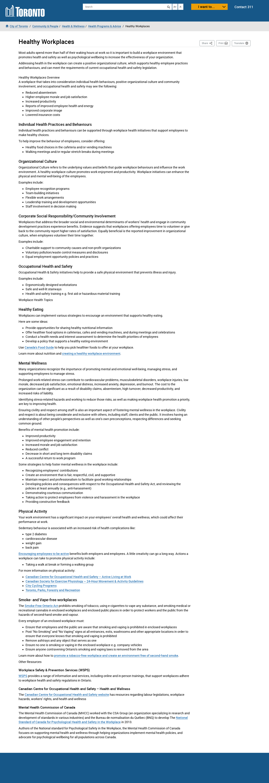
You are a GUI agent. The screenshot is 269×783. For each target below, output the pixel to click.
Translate (239, 43)
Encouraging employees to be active (44, 554)
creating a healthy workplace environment (91, 353)
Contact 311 (243, 7)
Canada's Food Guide (39, 347)
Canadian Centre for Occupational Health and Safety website (67, 694)
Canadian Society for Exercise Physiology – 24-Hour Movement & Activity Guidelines (84, 581)
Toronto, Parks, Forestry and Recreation (53, 590)
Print (221, 43)
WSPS (23, 676)
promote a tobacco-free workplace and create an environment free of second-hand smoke (116, 655)
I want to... (206, 6)
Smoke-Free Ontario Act (41, 606)
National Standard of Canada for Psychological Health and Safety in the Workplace (103, 720)
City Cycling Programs (41, 585)
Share (208, 43)
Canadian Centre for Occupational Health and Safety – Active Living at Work (78, 577)
